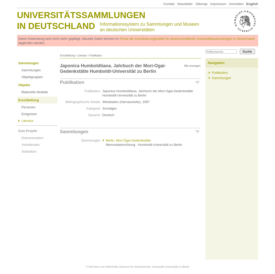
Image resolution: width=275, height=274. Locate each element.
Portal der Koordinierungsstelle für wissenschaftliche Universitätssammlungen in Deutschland (187, 39)
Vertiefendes (31, 145)
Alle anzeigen (192, 65)
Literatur (82, 55)
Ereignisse (29, 114)
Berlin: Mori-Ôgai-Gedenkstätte (128, 140)
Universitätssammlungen (81, 15)
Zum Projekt (27, 131)
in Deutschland (56, 26)
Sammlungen (28, 63)
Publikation (72, 82)
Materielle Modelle (35, 92)
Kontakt (169, 4)
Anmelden (236, 4)
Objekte (24, 85)
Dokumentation (32, 138)
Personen (29, 107)
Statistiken (29, 151)
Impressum (218, 4)
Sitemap (201, 4)
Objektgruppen (32, 77)
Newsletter (185, 4)
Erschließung (67, 55)
